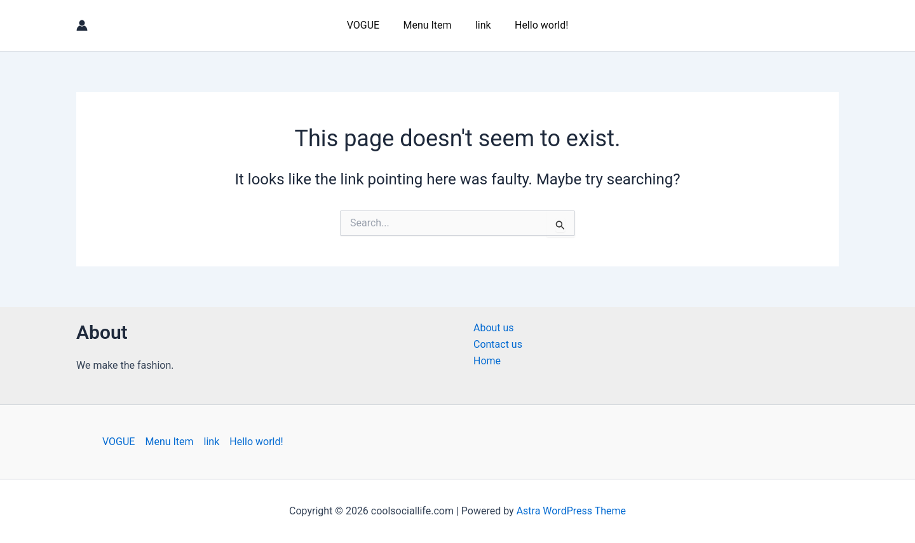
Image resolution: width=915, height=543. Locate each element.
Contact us (497, 344)
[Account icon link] (82, 25)
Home (487, 361)
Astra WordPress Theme (571, 511)
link (481, 25)
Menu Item (429, 25)
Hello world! (536, 25)
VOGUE (368, 25)
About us (493, 328)
